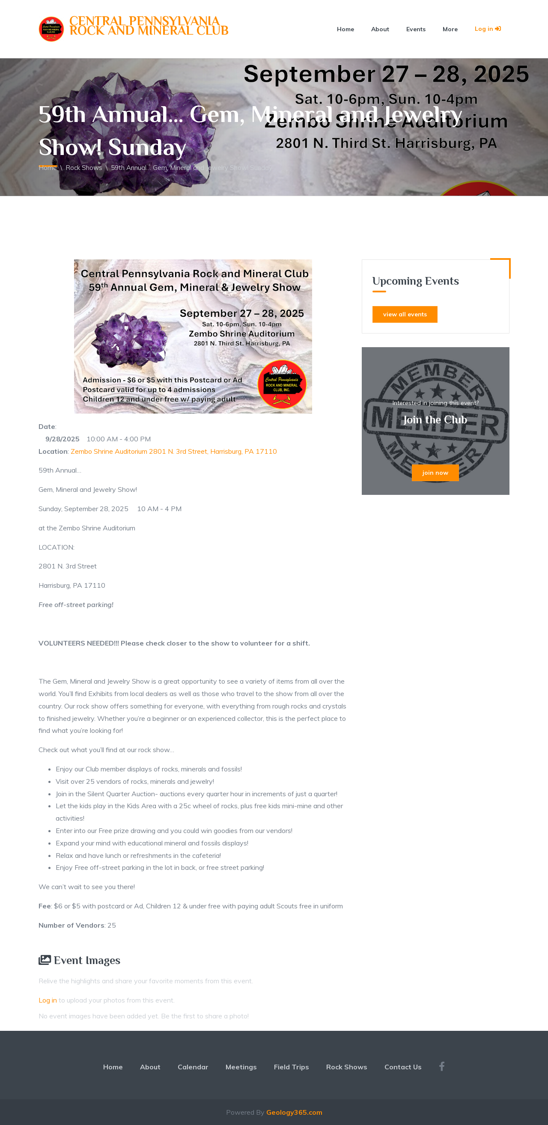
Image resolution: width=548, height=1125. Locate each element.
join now (435, 472)
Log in (488, 29)
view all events (405, 314)
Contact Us (403, 1066)
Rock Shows (84, 168)
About (380, 29)
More (450, 29)
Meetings (241, 1066)
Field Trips (291, 1066)
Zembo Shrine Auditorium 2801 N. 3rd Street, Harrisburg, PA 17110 (174, 451)
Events (416, 29)
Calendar (193, 1066)
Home (345, 29)
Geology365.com (294, 1112)
